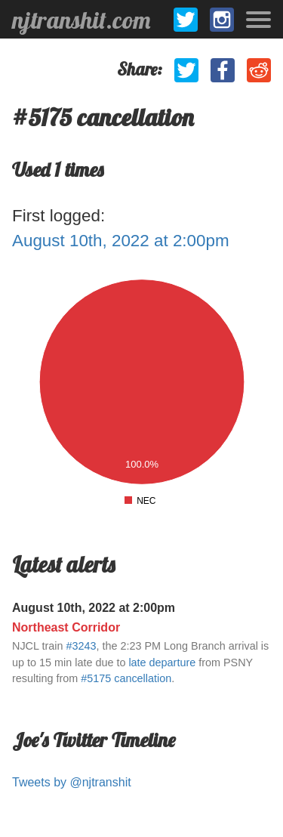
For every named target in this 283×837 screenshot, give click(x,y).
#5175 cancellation (126, 678)
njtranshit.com (81, 20)
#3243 (81, 646)
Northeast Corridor (66, 627)
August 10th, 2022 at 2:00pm (120, 240)
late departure (161, 662)
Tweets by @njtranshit (71, 782)
